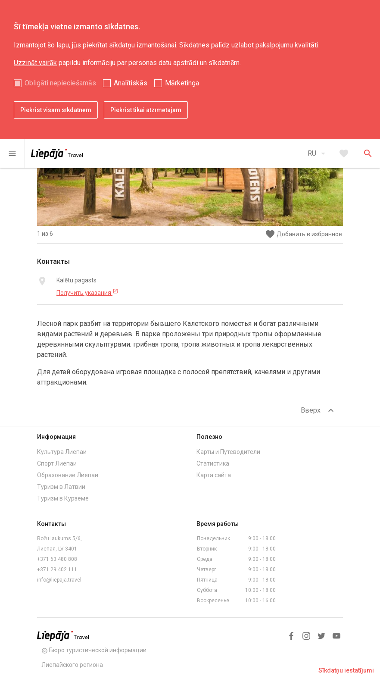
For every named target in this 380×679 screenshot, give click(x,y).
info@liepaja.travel (59, 580)
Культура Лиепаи (62, 451)
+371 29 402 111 (57, 569)
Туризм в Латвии (61, 486)
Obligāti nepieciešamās (60, 83)
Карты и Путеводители (228, 451)
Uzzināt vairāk (35, 63)
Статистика (212, 463)
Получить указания (87, 292)
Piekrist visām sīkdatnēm (55, 109)
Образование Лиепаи (67, 475)
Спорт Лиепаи (57, 463)
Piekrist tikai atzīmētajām (145, 109)
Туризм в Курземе (63, 498)
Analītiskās (130, 83)
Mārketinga (182, 83)
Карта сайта (213, 475)
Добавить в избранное (303, 234)
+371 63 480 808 (57, 559)
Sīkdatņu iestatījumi (346, 670)
